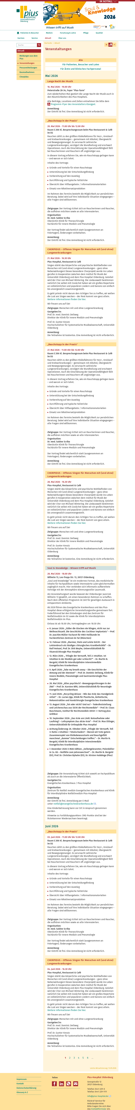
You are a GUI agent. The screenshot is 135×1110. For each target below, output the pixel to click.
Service (94, 33)
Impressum (22, 1074)
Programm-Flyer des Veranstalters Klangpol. (73, 99)
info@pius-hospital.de (97, 1091)
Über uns (111, 33)
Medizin (44, 33)
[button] (54, 1078)
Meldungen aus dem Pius (29, 52)
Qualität (77, 33)
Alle (81, 55)
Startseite (18, 32)
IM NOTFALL (106, 1)
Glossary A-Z (22, 1087)
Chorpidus (24, 71)
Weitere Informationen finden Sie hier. (66, 294)
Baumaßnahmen (27, 67)
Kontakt (20, 1078)
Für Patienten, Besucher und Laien (80, 59)
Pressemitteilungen (28, 62)
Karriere (86, 33)
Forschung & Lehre (57, 33)
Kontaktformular (98, 1103)
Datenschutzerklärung (26, 1083)
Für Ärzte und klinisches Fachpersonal (80, 63)
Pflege (69, 33)
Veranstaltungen (27, 58)
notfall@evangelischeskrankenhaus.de (73, 798)
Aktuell (102, 33)
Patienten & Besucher (29, 33)
